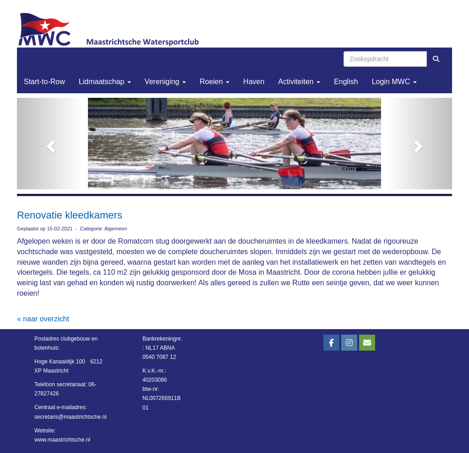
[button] (49, 143)
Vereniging (165, 81)
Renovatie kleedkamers (69, 215)
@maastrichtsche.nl (70, 417)
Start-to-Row (44, 81)
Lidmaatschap (105, 81)
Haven (253, 81)
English (346, 81)
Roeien (214, 81)
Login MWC (394, 81)
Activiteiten (299, 81)
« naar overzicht (43, 319)
